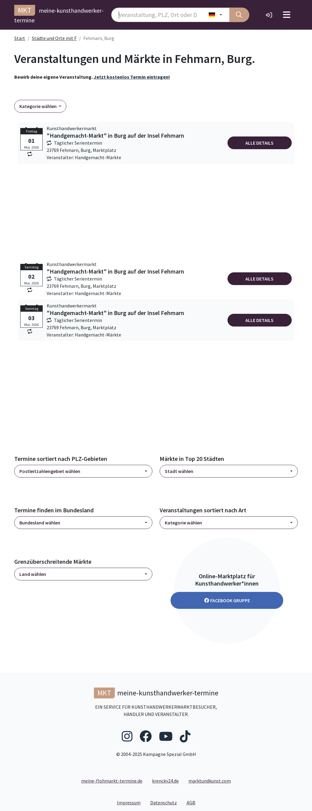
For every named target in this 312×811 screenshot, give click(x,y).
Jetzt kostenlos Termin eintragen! (132, 77)
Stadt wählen (179, 471)
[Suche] (239, 15)
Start (19, 38)
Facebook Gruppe (227, 600)
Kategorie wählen (38, 106)
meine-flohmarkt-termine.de (111, 781)
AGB (193, 802)
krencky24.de (165, 781)
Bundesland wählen (39, 523)
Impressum (131, 802)
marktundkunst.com (209, 781)
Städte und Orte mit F (54, 38)
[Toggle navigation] (286, 14)
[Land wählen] (215, 15)
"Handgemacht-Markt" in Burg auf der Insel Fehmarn (115, 135)
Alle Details (259, 143)
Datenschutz (166, 802)
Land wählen (32, 574)
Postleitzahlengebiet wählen (49, 471)
